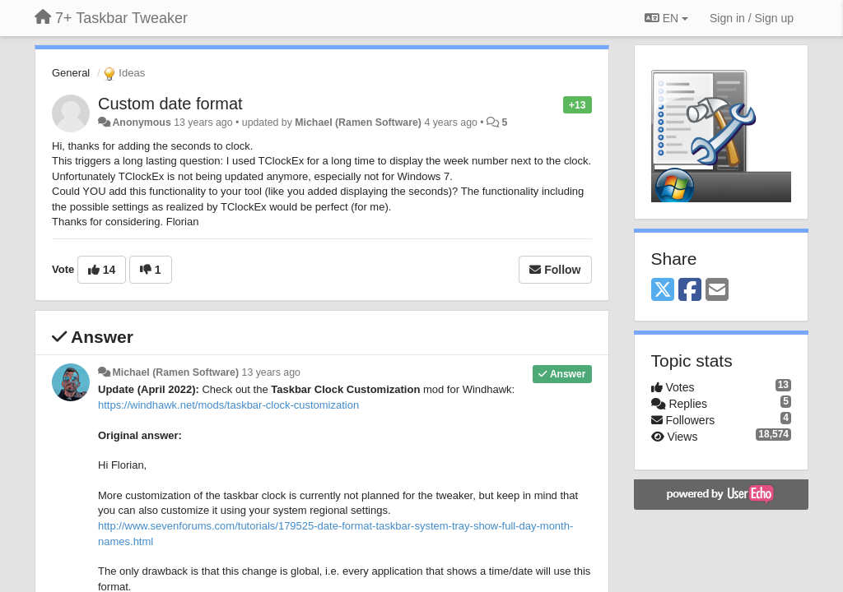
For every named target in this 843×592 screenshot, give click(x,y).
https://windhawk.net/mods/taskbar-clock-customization (228, 405)
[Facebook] (689, 290)
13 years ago (271, 372)
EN (666, 18)
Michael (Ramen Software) (358, 122)
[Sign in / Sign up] (751, 18)
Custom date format (170, 104)
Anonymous (141, 122)
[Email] (717, 290)
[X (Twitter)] (662, 290)
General (71, 73)
